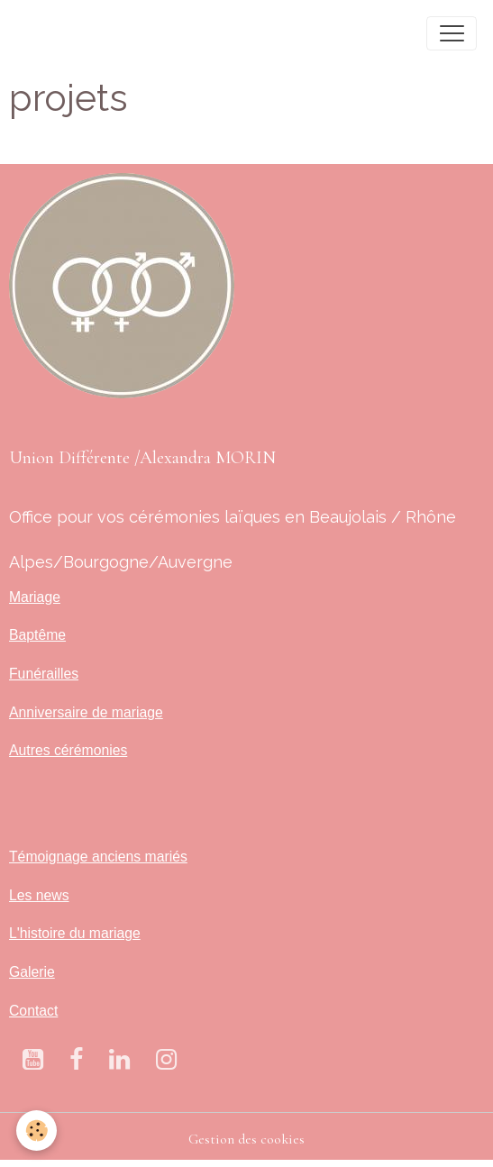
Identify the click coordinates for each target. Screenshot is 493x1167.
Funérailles (43, 673)
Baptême (37, 635)
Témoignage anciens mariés (98, 856)
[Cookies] (36, 1130)
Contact (33, 1010)
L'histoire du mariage (75, 933)
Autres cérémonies (68, 750)
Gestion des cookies (246, 1139)
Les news (39, 895)
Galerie (32, 972)
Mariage (34, 597)
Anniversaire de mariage (86, 712)
